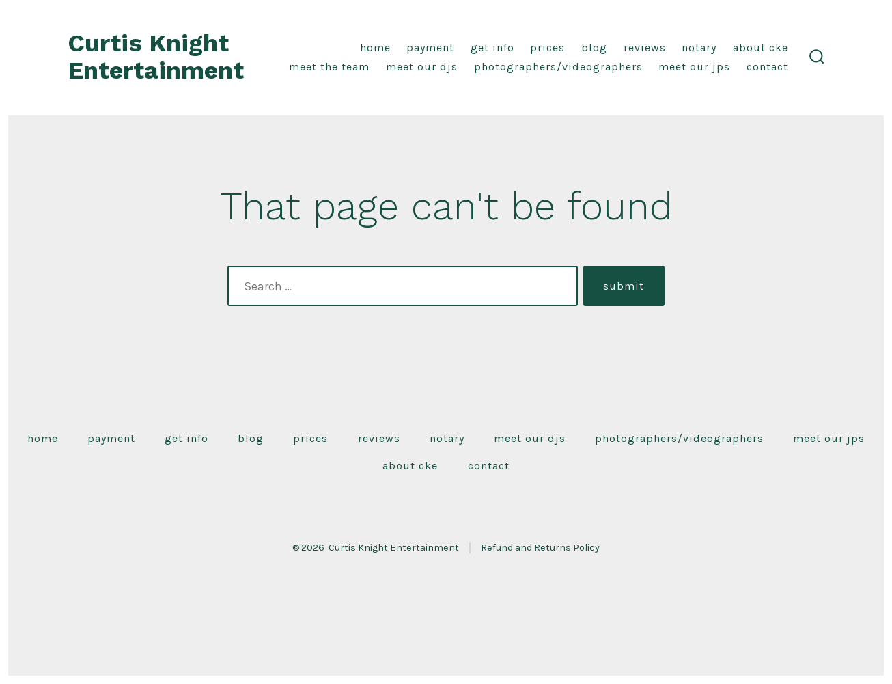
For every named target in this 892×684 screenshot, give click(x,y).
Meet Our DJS (422, 66)
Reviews (645, 47)
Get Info (492, 47)
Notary (699, 47)
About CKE (760, 47)
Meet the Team (329, 66)
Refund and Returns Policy (540, 547)
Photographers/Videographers (558, 66)
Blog (594, 47)
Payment (430, 47)
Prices (547, 47)
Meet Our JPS (694, 66)
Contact (767, 66)
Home (375, 47)
